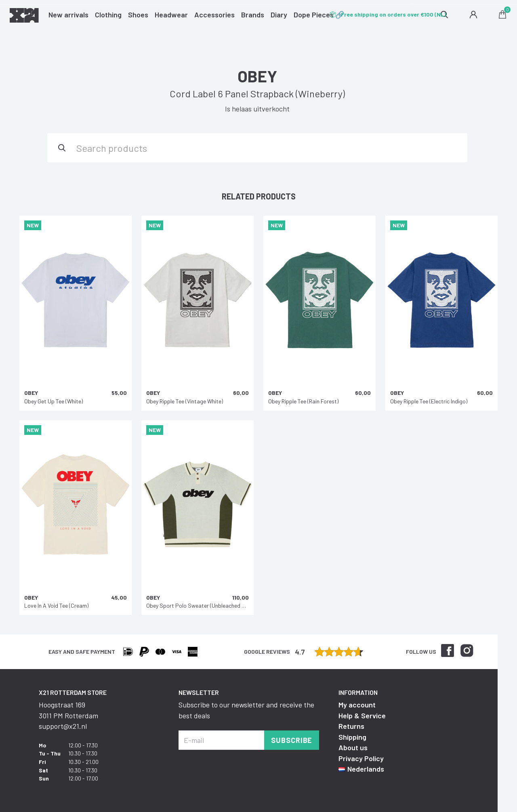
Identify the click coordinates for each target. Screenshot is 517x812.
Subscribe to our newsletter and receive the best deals (246, 710)
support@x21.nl (63, 726)
